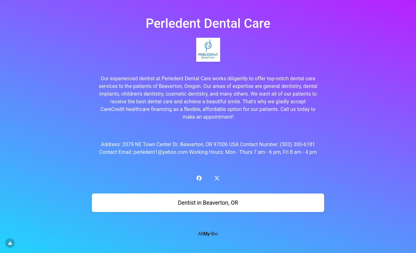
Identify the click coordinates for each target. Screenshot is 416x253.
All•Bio (208, 234)
